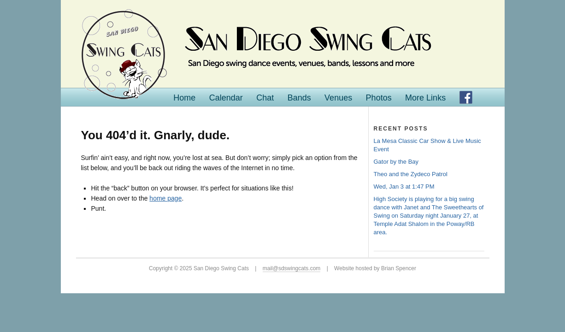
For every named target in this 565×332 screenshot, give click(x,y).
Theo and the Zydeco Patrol (410, 174)
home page (165, 198)
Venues (338, 97)
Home (184, 97)
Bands (299, 97)
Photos (379, 97)
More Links (425, 97)
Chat (265, 97)
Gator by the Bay (396, 161)
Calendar (226, 97)
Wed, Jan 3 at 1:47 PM (404, 186)
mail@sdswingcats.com (292, 268)
